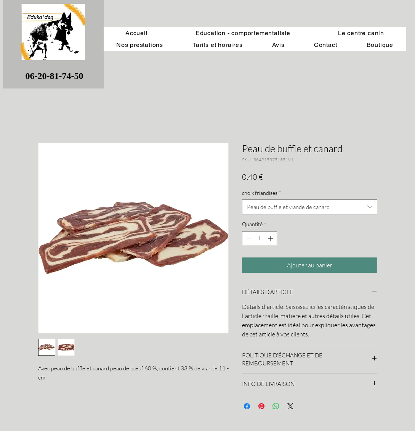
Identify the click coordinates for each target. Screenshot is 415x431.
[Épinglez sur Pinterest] (261, 406)
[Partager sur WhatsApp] (275, 406)
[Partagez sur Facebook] (247, 406)
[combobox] (309, 206)
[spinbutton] (259, 238)
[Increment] (271, 238)
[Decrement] (248, 238)
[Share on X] (290, 406)
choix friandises (261, 193)
